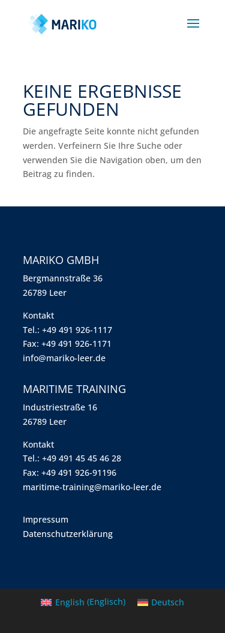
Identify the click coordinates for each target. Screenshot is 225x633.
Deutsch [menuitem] (167, 602)
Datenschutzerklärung (68, 533)
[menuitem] (83, 602)
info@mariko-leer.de (64, 358)
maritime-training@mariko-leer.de (92, 487)
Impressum (45, 519)
